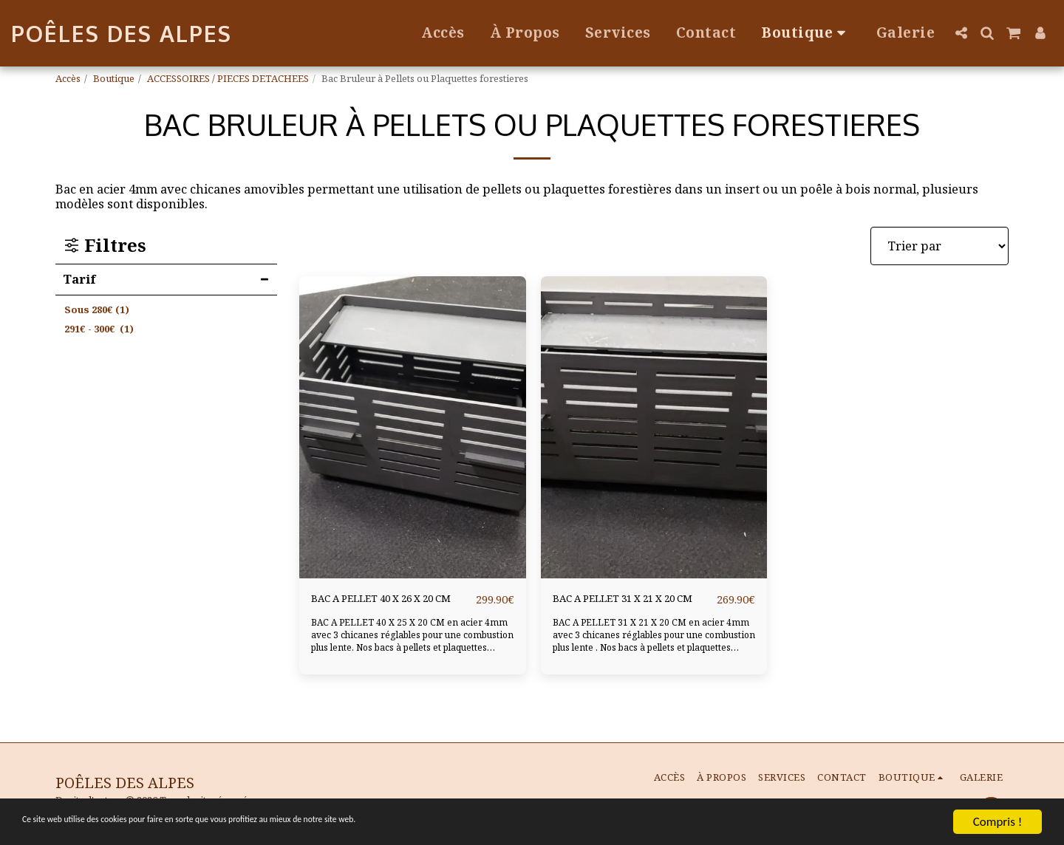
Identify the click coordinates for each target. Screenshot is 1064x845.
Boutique (113, 78)
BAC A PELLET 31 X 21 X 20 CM (630, 608)
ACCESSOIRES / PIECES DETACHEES (228, 78)
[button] (961, 33)
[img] (412, 427)
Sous (96, 309)
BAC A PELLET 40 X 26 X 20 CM (388, 608)
